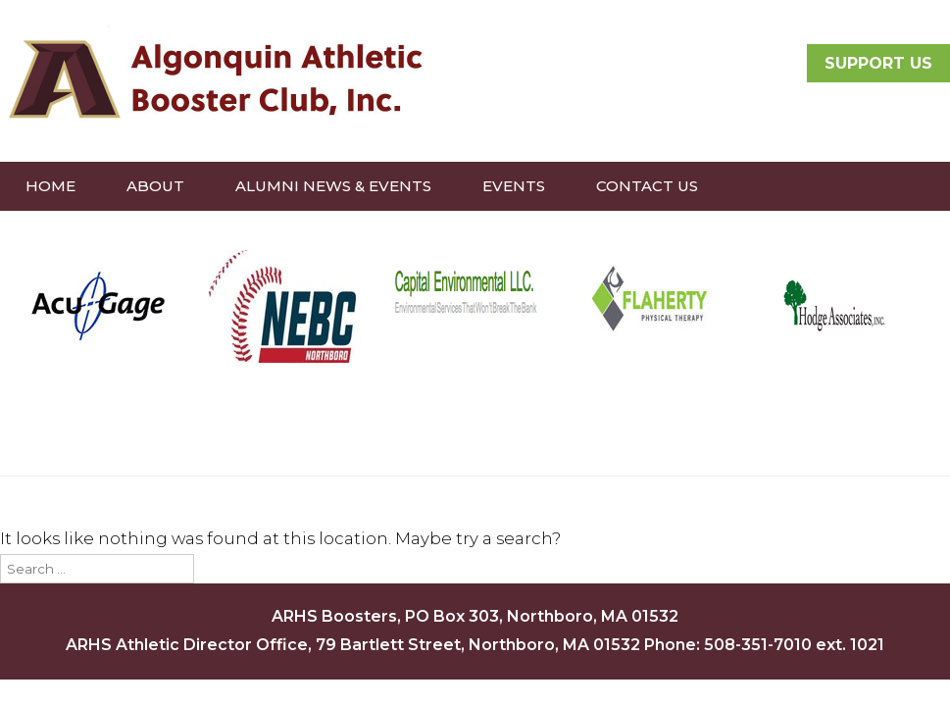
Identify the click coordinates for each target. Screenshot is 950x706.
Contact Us (647, 185)
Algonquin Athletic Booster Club (212, 78)
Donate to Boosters (118, 235)
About (155, 185)
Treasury (304, 235)
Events (513, 185)
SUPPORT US (878, 63)
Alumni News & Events (333, 185)
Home (50, 185)
